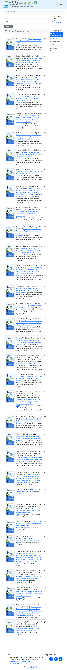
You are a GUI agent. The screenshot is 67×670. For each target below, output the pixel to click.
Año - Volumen (55, 41)
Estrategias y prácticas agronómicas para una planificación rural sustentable (29, 173)
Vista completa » (57, 21)
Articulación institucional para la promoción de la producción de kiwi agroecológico (27, 214)
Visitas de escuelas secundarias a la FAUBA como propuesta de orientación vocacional (28, 342)
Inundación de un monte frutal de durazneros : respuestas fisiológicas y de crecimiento (29, 421)
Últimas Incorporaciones (55, 35)
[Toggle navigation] (60, 4)
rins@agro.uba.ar (34, 667)
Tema (52, 44)
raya (6, 11)
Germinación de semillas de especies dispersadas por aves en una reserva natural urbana (28, 291)
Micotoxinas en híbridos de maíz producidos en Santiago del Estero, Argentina (29, 378)
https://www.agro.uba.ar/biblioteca (20, 661)
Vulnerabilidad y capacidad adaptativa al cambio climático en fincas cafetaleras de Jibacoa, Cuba (29, 459)
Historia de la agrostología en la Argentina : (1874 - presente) (28, 541)
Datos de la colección (54, 49)
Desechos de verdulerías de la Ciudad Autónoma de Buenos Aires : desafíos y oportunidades (28, 438)
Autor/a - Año (54, 38)
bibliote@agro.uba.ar (20, 663)
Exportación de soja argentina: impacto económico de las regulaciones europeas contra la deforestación (29, 137)
